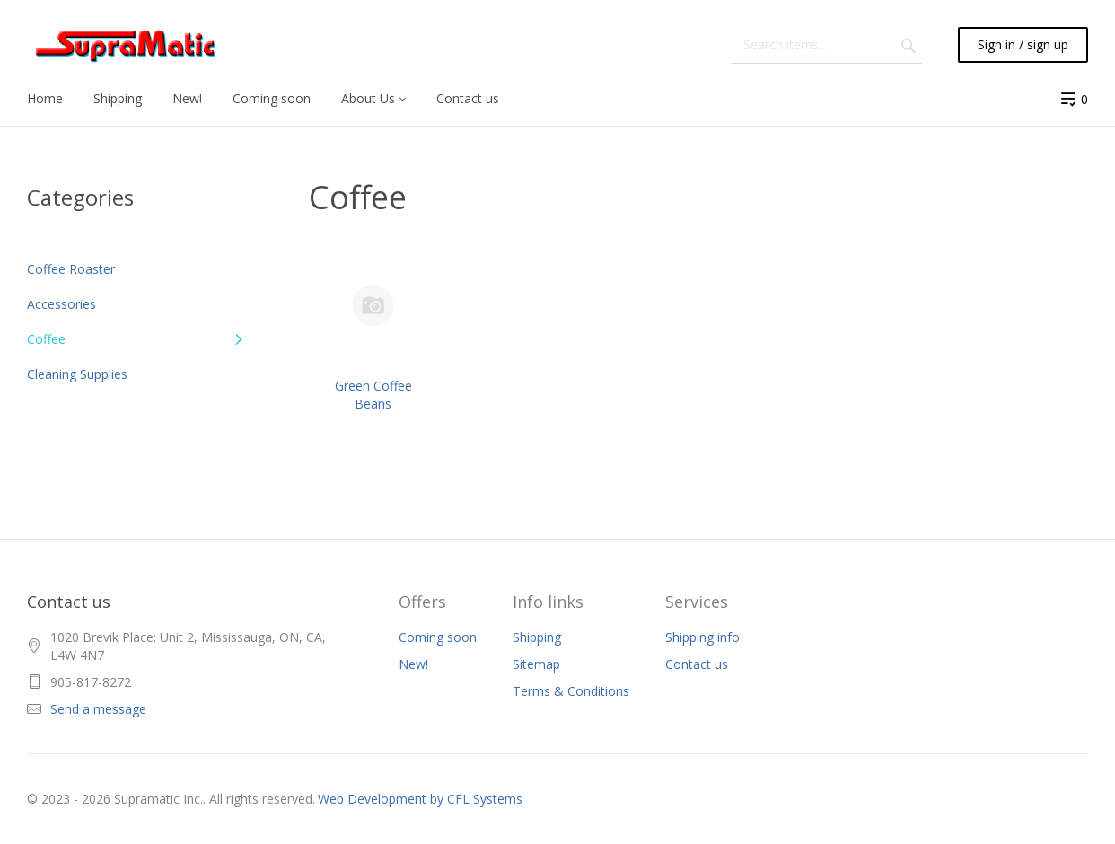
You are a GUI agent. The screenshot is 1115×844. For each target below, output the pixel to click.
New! (413, 664)
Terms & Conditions (571, 690)
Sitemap (536, 664)
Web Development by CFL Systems (420, 798)
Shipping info (702, 637)
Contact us (696, 664)
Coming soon (438, 637)
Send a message (98, 708)
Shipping (537, 637)
